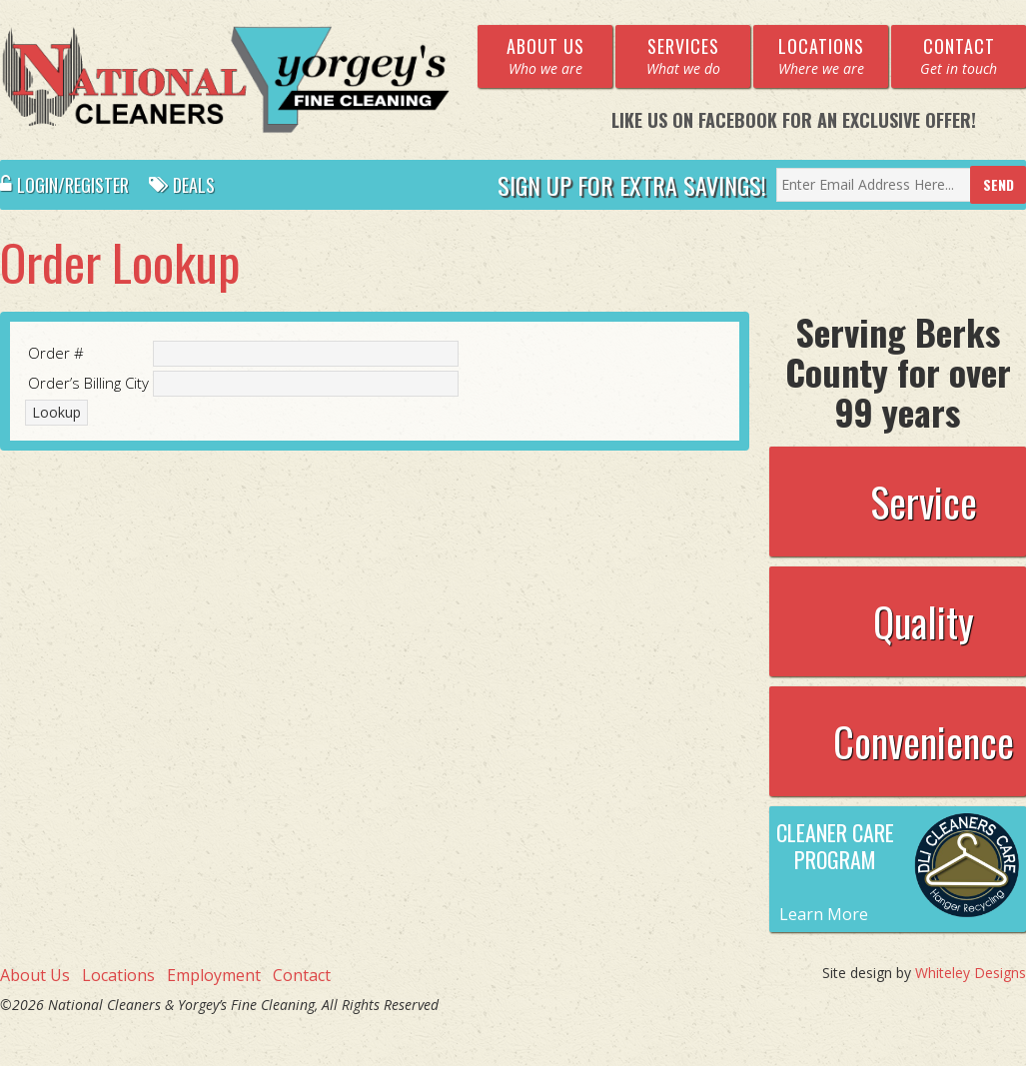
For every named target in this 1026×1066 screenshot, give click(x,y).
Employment (214, 975)
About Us (35, 975)
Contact (302, 975)
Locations (118, 975)
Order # (56, 353)
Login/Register (64, 185)
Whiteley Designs (970, 972)
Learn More (823, 914)
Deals (182, 185)
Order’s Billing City (88, 383)
